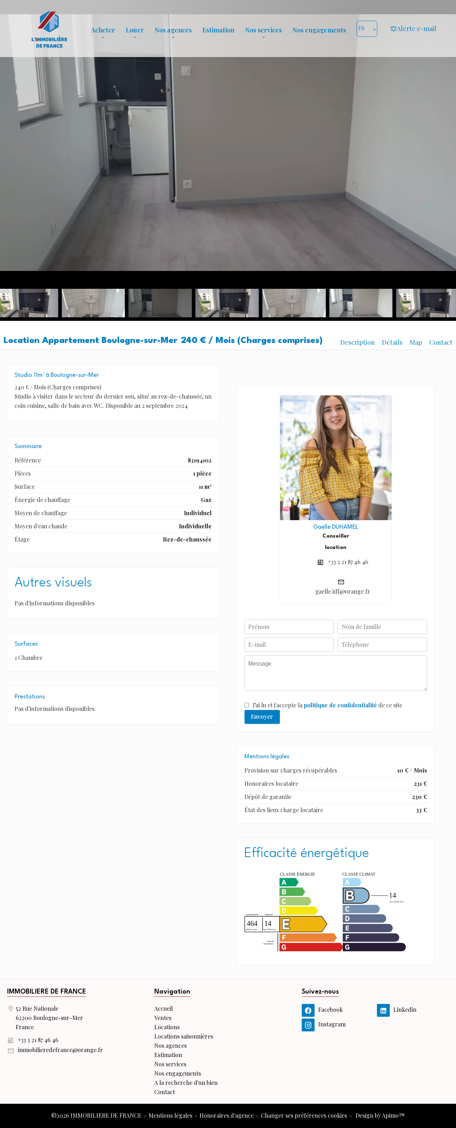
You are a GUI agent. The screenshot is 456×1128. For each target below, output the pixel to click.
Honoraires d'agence (227, 1115)
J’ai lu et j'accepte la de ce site (327, 705)
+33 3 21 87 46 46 (348, 561)
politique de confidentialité (340, 705)
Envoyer (262, 716)
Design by (379, 1115)
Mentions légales (170, 1115)
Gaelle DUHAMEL (335, 527)
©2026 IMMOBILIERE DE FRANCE (96, 1115)
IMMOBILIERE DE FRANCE (46, 992)
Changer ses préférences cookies (304, 1115)
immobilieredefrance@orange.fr (60, 1049)
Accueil (49, 28)
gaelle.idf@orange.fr (342, 591)
